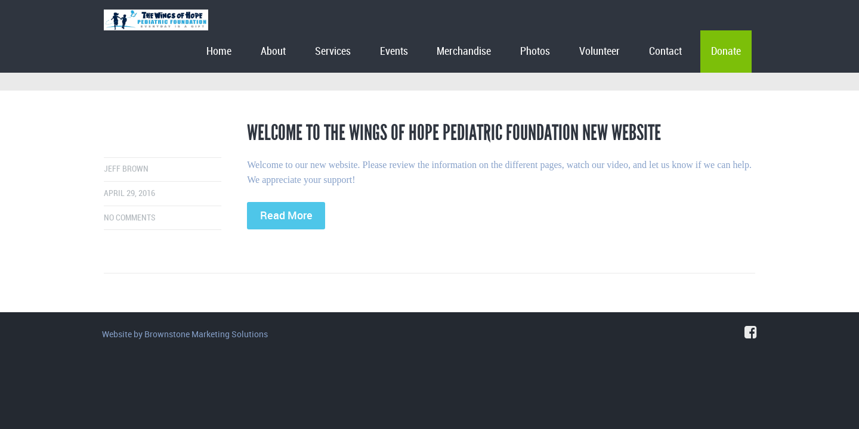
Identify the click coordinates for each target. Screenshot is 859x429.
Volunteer (599, 51)
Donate (726, 51)
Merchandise (464, 51)
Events (394, 51)
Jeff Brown (126, 168)
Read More (286, 215)
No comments (129, 217)
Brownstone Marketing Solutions (206, 334)
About (273, 51)
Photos (535, 51)
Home (218, 51)
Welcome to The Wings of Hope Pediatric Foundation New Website (454, 133)
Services (333, 51)
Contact (665, 51)
